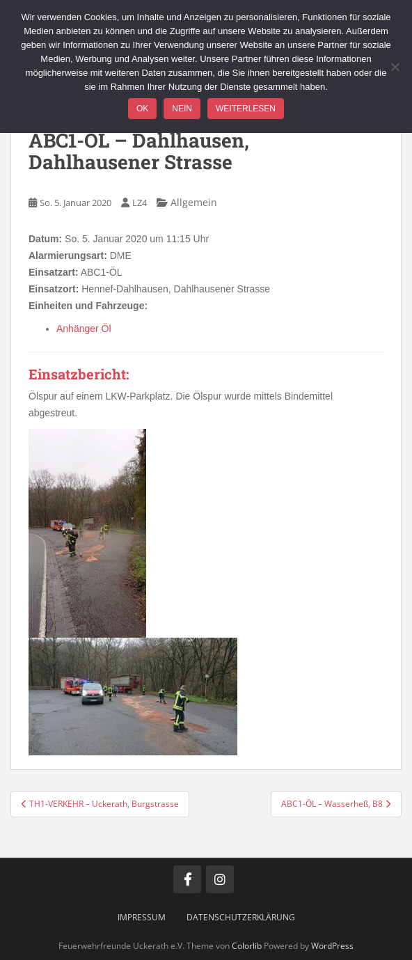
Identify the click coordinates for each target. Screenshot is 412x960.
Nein (182, 108)
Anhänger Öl (83, 328)
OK (142, 108)
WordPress (332, 946)
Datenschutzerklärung (241, 917)
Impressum (142, 917)
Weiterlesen (246, 108)
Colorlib (247, 946)
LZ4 (139, 202)
